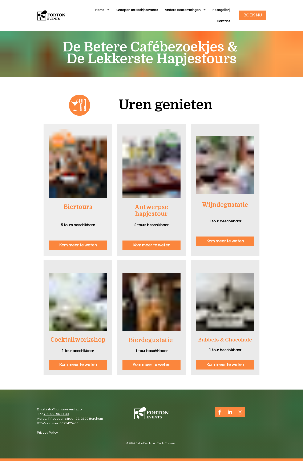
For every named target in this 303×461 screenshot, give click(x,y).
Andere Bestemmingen (185, 11)
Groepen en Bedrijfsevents (137, 11)
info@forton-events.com (65, 411)
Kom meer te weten (78, 248)
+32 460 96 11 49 (56, 416)
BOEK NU (252, 16)
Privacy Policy (47, 435)
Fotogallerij (221, 11)
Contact (223, 22)
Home (102, 11)
